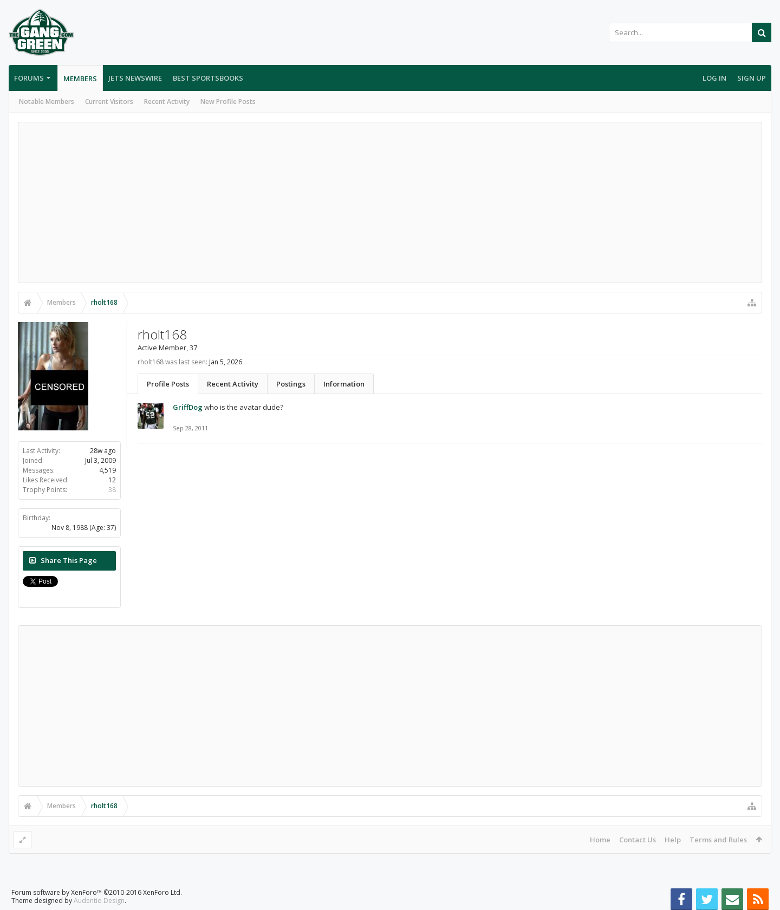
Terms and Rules (718, 839)
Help (673, 839)
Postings (291, 384)
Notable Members (46, 101)
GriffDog (188, 407)
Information (344, 384)
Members (80, 78)
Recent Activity (167, 101)
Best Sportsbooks (208, 78)
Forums (29, 78)
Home (600, 839)
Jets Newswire (135, 78)
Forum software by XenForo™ (96, 892)
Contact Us (637, 839)
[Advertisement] (390, 202)
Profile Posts (168, 384)
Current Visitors (109, 101)
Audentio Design (99, 900)
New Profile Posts (228, 101)
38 (112, 489)
